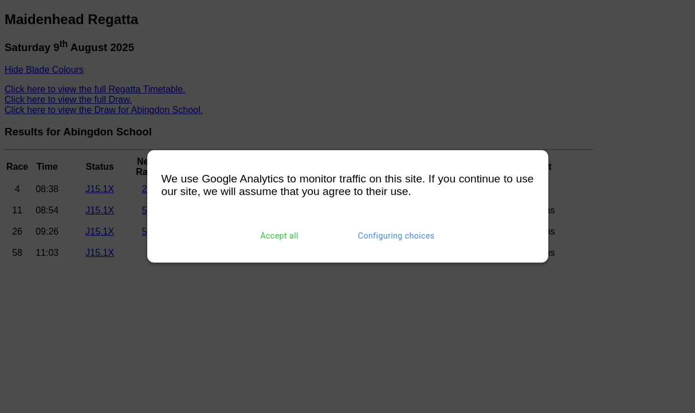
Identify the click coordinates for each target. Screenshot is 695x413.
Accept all (279, 236)
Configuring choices (396, 236)
